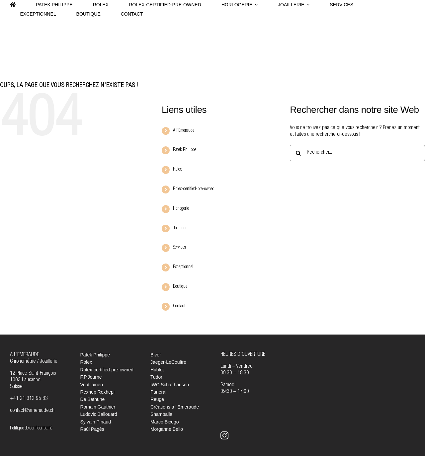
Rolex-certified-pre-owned (193, 189)
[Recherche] (298, 153)
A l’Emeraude (183, 130)
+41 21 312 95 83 (29, 399)
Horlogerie (181, 208)
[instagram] (224, 435)
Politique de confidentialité (31, 428)
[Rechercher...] (357, 153)
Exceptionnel (183, 267)
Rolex (177, 169)
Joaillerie (180, 228)
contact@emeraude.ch (32, 411)
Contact (179, 306)
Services (179, 247)
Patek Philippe (184, 150)
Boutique (180, 286)
